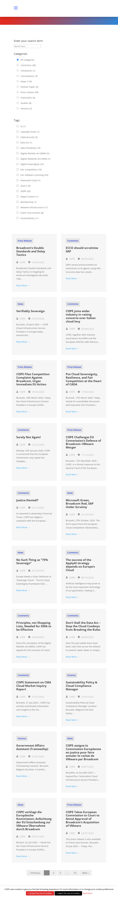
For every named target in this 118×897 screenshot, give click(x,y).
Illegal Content (29, 197)
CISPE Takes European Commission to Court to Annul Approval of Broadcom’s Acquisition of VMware (82, 819)
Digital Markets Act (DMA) (34, 153)
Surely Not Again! (28, 437)
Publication (28, 98)
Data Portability (30, 148)
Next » (85, 872)
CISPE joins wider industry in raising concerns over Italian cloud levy (81, 316)
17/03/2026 (86, 391)
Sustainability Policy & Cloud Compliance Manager (81, 685)
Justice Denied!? (27, 500)
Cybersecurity (28, 137)
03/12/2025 (36, 507)
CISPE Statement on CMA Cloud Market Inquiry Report (33, 685)
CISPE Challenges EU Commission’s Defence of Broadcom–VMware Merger (83, 442)
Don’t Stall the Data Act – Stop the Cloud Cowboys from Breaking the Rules (83, 626)
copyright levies (29, 132)
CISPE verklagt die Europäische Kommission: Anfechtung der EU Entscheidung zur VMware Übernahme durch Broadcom (34, 820)
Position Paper (29, 87)
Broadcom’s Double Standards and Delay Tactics (30, 251)
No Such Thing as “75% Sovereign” (32, 561)
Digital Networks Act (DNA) (35, 159)
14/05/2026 (36, 262)
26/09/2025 (36, 637)
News (26, 81)
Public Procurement (31, 213)
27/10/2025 (86, 514)
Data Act (26, 143)
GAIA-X (25, 186)
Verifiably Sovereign (30, 311)
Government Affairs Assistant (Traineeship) (32, 747)
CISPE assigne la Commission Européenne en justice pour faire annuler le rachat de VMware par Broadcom (83, 752)
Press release (29, 92)
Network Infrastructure (34, 207)
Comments (28, 65)
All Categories (27, 59)
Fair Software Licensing (34, 175)
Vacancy (26, 108)
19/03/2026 (36, 391)
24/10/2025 (36, 570)
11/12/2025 (86, 454)
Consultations (29, 76)
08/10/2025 (86, 577)
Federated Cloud (30, 180)
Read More (87, 893)
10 (75, 872)
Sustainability (29, 218)
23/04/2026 (36, 318)
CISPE (20, 262)
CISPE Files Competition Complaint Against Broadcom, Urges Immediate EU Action (33, 379)
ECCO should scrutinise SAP (82, 249)
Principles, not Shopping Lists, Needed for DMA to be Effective (33, 626)
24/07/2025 (86, 766)
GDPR (25, 191)
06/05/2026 (86, 258)
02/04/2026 (86, 328)
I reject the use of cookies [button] (68, 893)
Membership (28, 202)
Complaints (28, 71)
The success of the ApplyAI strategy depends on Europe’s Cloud (80, 565)
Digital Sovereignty (32, 164)
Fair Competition (31, 170)
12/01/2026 (36, 444)
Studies (26, 103)
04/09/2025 (86, 637)
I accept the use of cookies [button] (40, 893)
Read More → (23, 285)
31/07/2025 (36, 696)
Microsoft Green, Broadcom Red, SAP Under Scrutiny (79, 503)
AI (23, 126)
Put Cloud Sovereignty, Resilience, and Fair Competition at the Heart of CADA (83, 379)
